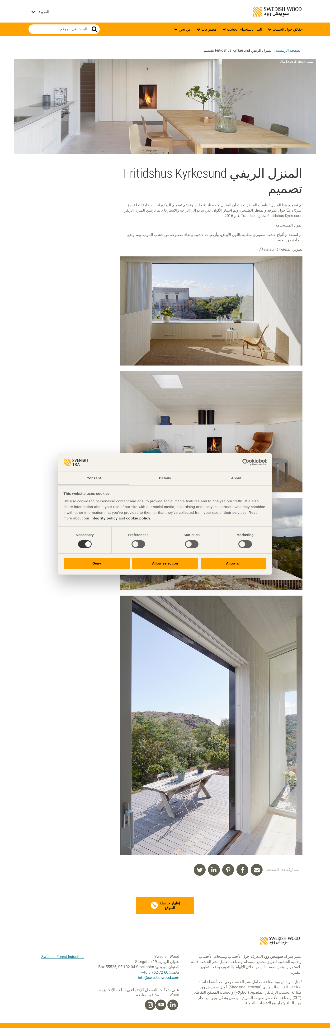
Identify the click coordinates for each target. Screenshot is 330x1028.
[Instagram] (150, 1005)
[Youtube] (160, 1005)
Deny (96, 563)
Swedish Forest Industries (62, 956)
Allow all (233, 563)
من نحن (184, 29)
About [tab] (236, 478)
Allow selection (165, 563)
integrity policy (104, 518)
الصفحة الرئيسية (289, 50)
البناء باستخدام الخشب (244, 29)
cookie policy (138, 518)
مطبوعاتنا (208, 29)
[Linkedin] (172, 1005)
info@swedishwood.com (158, 977)
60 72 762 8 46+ (154, 972)
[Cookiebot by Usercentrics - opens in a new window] (246, 462)
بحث (94, 29)
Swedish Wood (277, 12)
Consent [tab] (94, 478)
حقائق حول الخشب (287, 29)
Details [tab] (165, 478)
